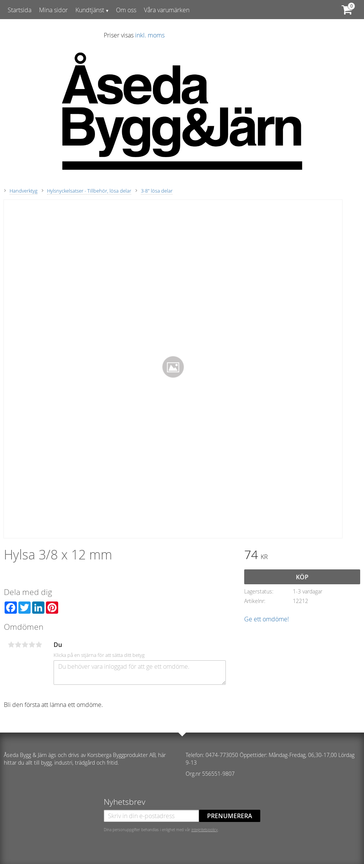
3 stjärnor (24, 644)
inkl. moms (150, 35)
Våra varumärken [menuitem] (166, 10)
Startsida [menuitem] (19, 10)
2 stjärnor (18, 644)
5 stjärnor (38, 644)
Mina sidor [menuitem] (53, 10)
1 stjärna (11, 644)
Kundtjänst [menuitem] (89, 10)
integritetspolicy (204, 829)
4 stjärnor (31, 644)
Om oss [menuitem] (126, 10)
